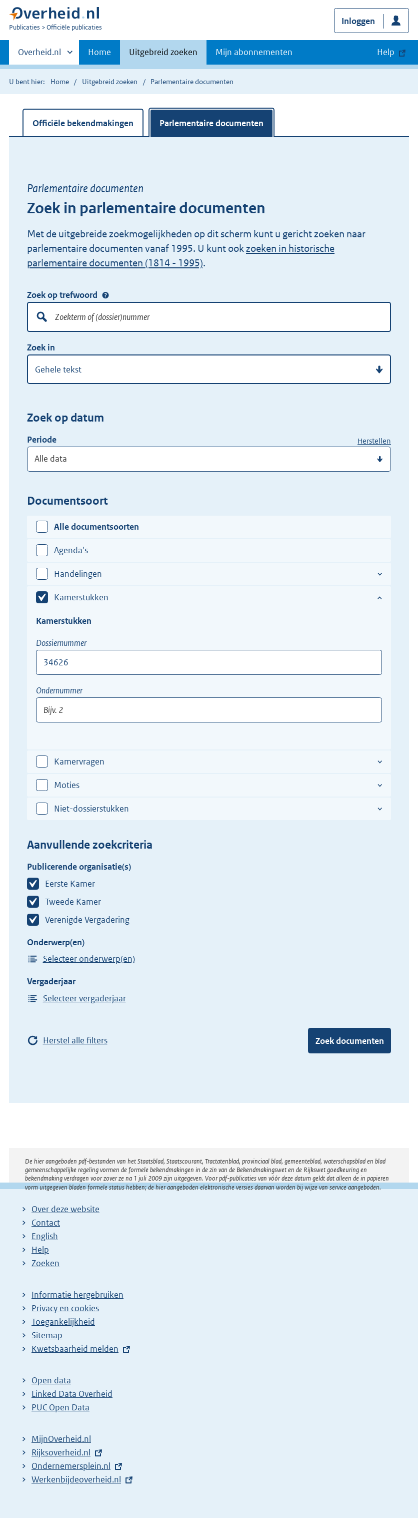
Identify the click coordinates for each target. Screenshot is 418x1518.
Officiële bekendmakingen (83, 123)
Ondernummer (59, 690)
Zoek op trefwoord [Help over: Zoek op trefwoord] (105, 294)
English (45, 1236)
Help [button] (385, 52)
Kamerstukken (81, 597)
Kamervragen (79, 761)
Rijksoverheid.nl (61, 1452)
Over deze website (66, 1209)
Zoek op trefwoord (62, 294)
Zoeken (46, 1263)
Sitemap (47, 1335)
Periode (41, 439)
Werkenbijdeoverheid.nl (76, 1479)
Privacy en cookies (65, 1308)
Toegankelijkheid (63, 1321)
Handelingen (78, 573)
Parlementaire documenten (212, 123)
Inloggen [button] (358, 21)
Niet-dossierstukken (91, 808)
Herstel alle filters (75, 1040)
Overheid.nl (39, 55)
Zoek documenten (350, 1040)
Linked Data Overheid (72, 1393)
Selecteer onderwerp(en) (89, 958)
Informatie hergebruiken (78, 1294)
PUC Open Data (61, 1407)
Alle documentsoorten (96, 526)
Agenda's (71, 550)
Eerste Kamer (70, 883)
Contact (46, 1222)
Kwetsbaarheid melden (75, 1348)
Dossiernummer (61, 642)
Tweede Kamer (73, 901)
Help (40, 1249)
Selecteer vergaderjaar (84, 998)
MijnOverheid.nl (61, 1438)
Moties (67, 785)
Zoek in (41, 347)
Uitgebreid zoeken (163, 52)
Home (99, 52)
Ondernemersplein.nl (71, 1465)
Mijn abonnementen (254, 52)
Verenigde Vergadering (87, 919)
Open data (51, 1380)
